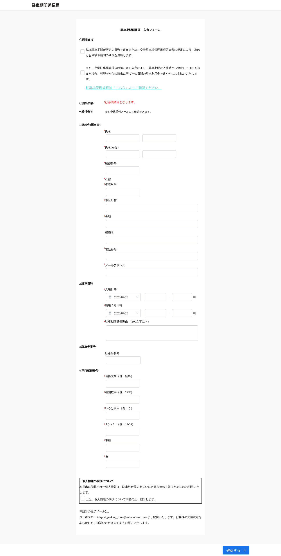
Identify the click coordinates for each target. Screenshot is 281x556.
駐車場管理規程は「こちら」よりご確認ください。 (124, 88)
